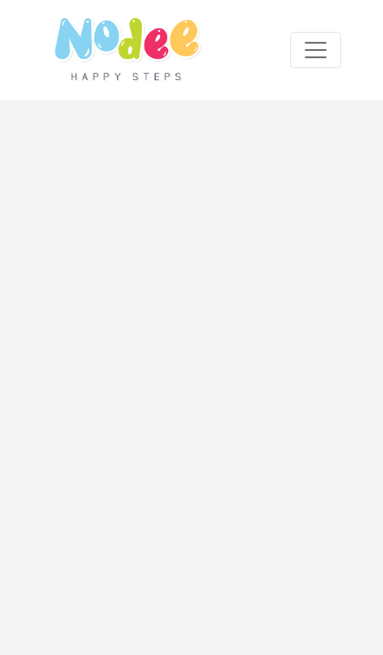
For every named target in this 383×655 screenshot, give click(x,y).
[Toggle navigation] (315, 50)
